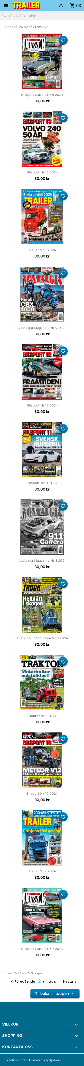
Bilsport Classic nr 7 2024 (42, 949)
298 (52, 982)
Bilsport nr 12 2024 (42, 405)
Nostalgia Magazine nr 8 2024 (42, 561)
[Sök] (42, 15)
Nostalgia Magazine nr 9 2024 (42, 328)
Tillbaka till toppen (55, 994)
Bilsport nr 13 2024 (42, 172)
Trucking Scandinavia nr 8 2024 (42, 638)
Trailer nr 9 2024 (42, 250)
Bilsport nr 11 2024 (42, 483)
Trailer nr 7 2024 (42, 871)
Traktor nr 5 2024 (42, 716)
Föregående (22, 981)
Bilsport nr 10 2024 (42, 794)
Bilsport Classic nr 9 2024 (42, 95)
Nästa (70, 981)
